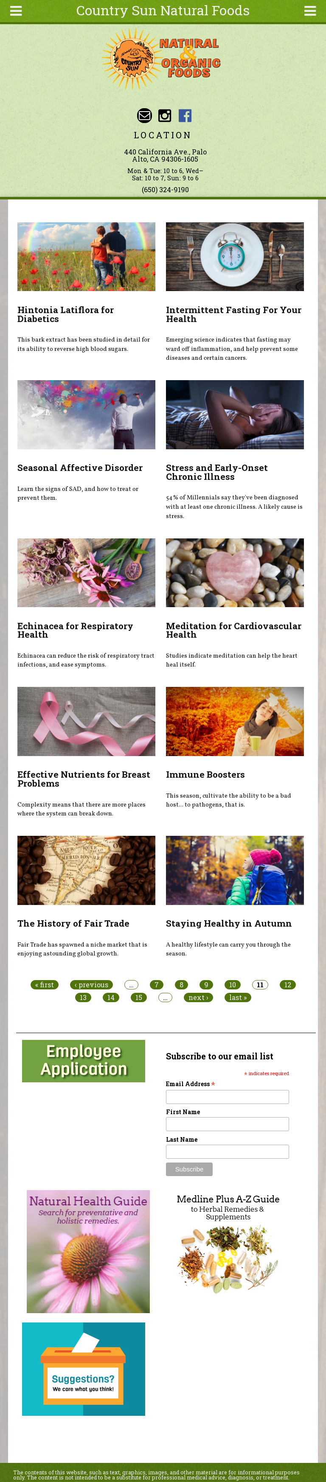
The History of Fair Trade (73, 923)
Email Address (190, 1084)
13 (83, 997)
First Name (183, 1112)
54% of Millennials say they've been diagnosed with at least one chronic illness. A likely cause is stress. (234, 506)
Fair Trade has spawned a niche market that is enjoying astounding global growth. (82, 949)
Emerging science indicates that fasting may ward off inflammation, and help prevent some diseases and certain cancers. (232, 349)
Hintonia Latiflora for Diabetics (65, 314)
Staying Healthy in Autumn (229, 923)
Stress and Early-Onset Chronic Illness (217, 472)
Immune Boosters (205, 774)
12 (287, 985)
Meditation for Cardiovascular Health (233, 630)
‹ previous (91, 985)
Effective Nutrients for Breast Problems (83, 778)
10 (232, 985)
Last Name (181, 1139)
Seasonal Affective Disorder (80, 467)
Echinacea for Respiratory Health (75, 630)
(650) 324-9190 (165, 189)
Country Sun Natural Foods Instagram (164, 115)
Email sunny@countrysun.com (144, 115)
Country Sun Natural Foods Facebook (184, 115)
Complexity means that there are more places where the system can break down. (81, 809)
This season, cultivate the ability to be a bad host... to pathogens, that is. (228, 801)
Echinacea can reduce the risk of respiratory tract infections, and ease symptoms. (86, 661)
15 (138, 997)
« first (44, 985)
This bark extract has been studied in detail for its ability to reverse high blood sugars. (83, 344)
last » (238, 997)
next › (198, 997)
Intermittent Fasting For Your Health (233, 314)
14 (111, 997)
